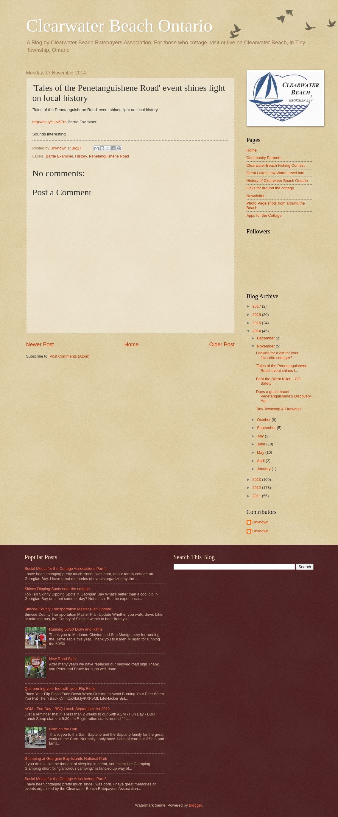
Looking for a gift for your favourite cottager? (277, 355)
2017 (257, 306)
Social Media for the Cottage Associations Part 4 (66, 568)
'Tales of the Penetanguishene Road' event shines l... (281, 368)
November (266, 346)
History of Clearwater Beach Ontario (277, 180)
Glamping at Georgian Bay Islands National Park (66, 758)
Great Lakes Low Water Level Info (275, 173)
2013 (257, 479)
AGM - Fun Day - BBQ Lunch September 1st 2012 (67, 709)
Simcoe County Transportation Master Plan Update (68, 609)
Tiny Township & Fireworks (278, 409)
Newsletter (256, 196)
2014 (257, 331)
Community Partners (264, 157)
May (261, 452)
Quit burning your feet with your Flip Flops (60, 688)
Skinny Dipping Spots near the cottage (57, 589)
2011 (257, 496)
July (261, 436)
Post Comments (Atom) (69, 356)
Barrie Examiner (59, 156)
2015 (257, 323)
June (262, 444)
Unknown (261, 522)
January (264, 469)
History (81, 156)
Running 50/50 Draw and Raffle (75, 629)
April (261, 461)
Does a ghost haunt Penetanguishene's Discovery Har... (283, 396)
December (266, 338)
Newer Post (40, 344)
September (267, 427)
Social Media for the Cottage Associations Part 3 (66, 779)
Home (131, 344)
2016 (257, 314)
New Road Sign (62, 659)
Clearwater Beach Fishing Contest (276, 165)
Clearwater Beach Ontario (119, 25)
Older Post (221, 344)
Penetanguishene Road (109, 156)
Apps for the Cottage (264, 215)
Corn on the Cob (63, 729)
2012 (257, 487)
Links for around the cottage (270, 188)
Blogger (195, 805)
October (264, 419)
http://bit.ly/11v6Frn (49, 122)
